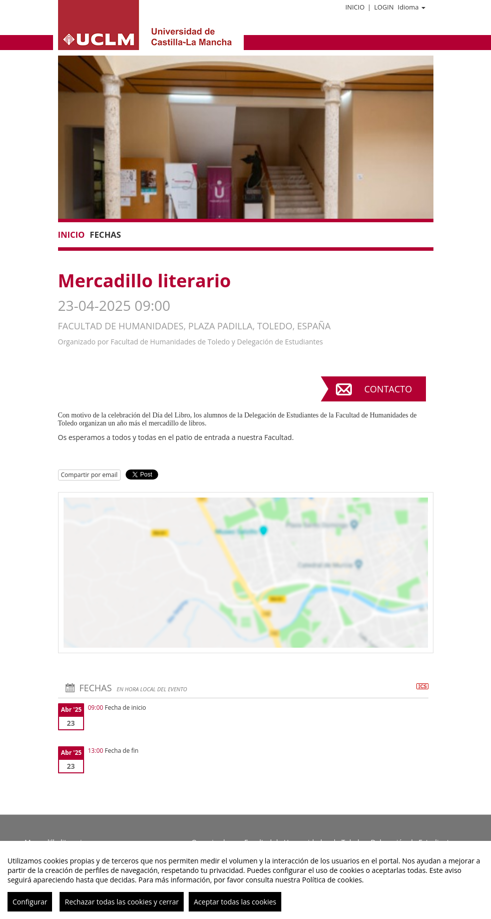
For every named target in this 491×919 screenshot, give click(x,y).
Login (383, 7)
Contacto (388, 389)
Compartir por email (89, 475)
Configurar (30, 901)
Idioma (411, 7)
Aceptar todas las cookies (235, 901)
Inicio (354, 7)
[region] (245, 880)
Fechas (105, 234)
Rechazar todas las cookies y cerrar (122, 901)
